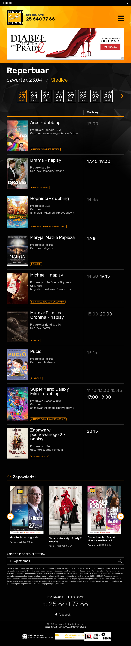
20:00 (106, 314)
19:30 (104, 161)
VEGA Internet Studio (75, 627)
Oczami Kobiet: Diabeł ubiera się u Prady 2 (101, 539)
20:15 (92, 431)
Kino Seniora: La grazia (24, 537)
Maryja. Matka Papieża (52, 237)
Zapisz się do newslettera (26, 554)
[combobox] (65, 3)
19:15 (105, 276)
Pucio (35, 351)
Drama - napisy (45, 160)
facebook (62, 614)
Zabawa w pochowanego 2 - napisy (48, 434)
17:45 (92, 161)
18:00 (105, 397)
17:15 (92, 238)
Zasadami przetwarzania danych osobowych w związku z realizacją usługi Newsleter (80, 568)
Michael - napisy (46, 275)
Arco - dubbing (45, 122)
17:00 (92, 397)
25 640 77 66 (40, 19)
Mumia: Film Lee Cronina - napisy (47, 315)
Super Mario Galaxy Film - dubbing (49, 391)
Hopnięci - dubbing (49, 198)
